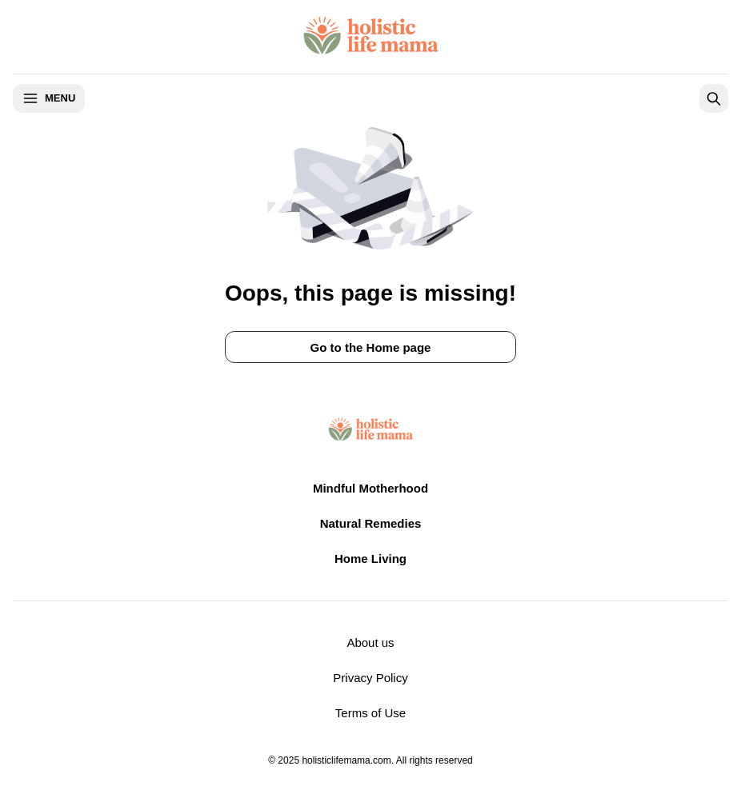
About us (370, 642)
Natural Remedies (371, 523)
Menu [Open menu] (48, 98)
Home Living (370, 558)
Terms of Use (370, 713)
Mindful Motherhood (370, 488)
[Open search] (713, 98)
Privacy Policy (370, 677)
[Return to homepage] (370, 35)
